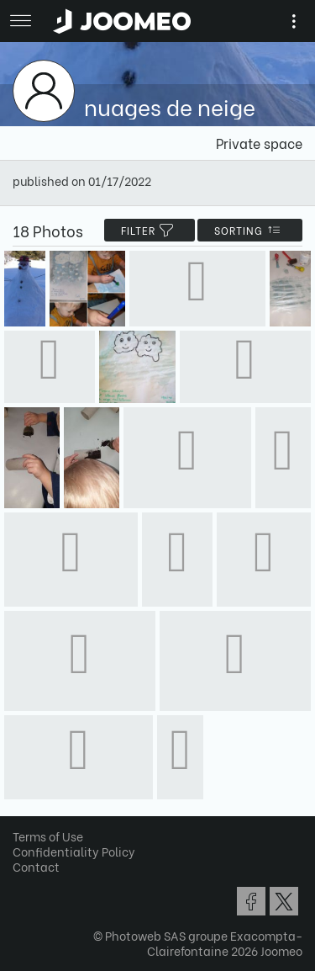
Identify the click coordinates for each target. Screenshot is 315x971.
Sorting (250, 230)
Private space (259, 142)
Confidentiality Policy (74, 851)
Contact (36, 866)
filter (149, 230)
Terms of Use (48, 836)
